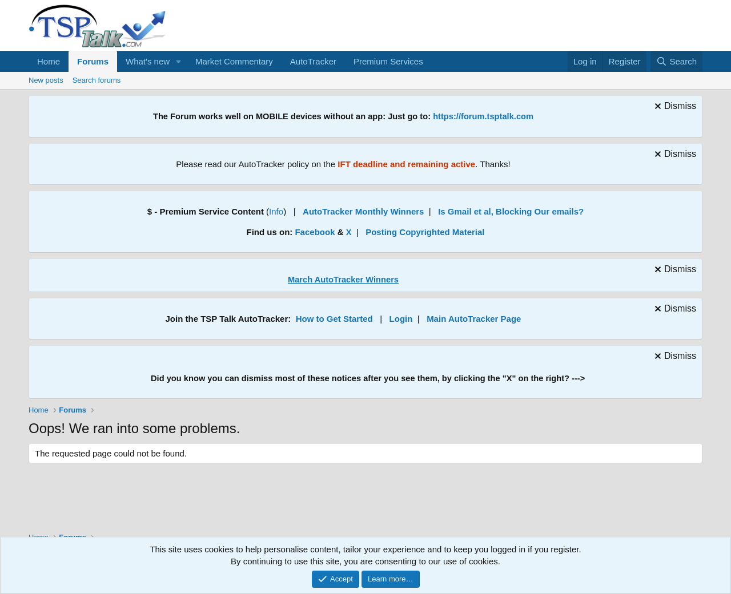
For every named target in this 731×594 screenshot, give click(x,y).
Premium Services (388, 61)
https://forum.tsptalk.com (483, 116)
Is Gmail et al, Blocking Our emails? (511, 211)
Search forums (97, 80)
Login (401, 319)
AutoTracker (313, 61)
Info (276, 211)
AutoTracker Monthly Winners (363, 211)
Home (48, 61)
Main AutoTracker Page (474, 319)
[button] (179, 61)
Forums (93, 61)
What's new (148, 61)
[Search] (676, 61)
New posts (46, 80)
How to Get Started (334, 319)
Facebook (315, 232)
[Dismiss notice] (674, 108)
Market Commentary (234, 61)
